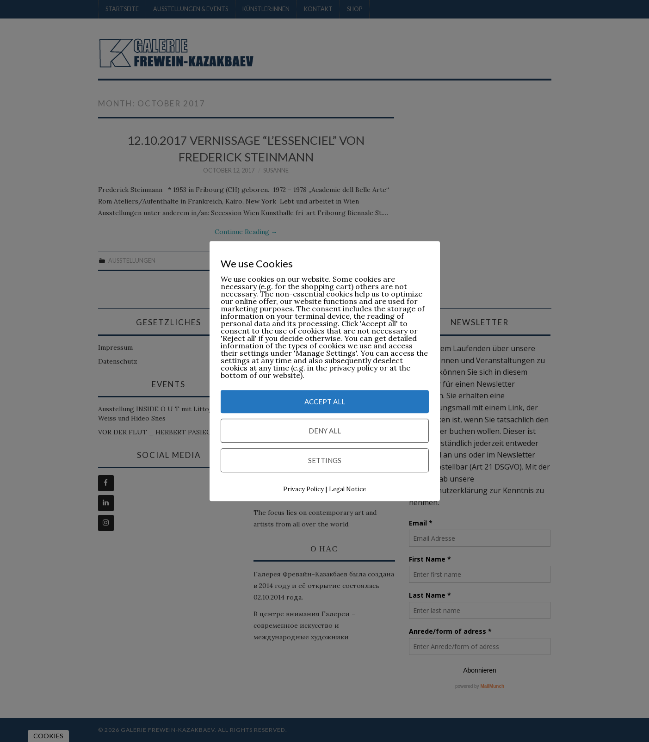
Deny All (325, 431)
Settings (324, 461)
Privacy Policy (303, 490)
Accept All (324, 402)
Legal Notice (347, 490)
